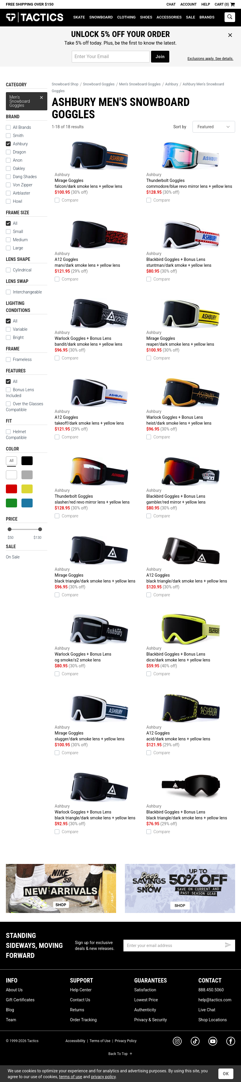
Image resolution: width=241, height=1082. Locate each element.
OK (226, 1073)
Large (14, 248)
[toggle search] (230, 17)
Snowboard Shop (65, 84)
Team (11, 1019)
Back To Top (120, 1054)
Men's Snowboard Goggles (26, 100)
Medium (17, 239)
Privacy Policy (126, 1041)
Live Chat (206, 1009)
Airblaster (21, 193)
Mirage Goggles (99, 164)
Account (188, 4)
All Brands (22, 127)
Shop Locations (212, 1019)
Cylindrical (18, 270)
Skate (79, 17)
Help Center (80, 990)
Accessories (169, 17)
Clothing (126, 17)
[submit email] (228, 944)
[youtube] (212, 1042)
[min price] (14, 537)
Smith (18, 135)
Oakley (19, 168)
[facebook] (230, 1042)
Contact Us (80, 999)
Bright (15, 337)
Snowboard (101, 17)
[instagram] (177, 1042)
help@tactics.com (214, 999)
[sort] (214, 127)
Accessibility (75, 1041)
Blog (10, 1009)
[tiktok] (195, 1042)
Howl (17, 201)
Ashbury (17, 143)
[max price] (40, 537)
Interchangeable (27, 292)
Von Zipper (22, 185)
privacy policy (103, 1076)
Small (14, 231)
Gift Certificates (20, 999)
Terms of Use (100, 1041)
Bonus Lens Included (20, 392)
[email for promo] (111, 57)
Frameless (22, 359)
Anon (17, 160)
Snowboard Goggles (98, 84)
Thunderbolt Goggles (190, 164)
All (11, 223)
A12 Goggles (99, 243)
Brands (207, 17)
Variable (16, 329)
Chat (171, 4)
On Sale (13, 557)
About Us (14, 990)
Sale (190, 17)
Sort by (179, 126)
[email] (179, 945)
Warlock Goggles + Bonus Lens (99, 322)
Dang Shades (25, 176)
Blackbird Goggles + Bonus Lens (190, 243)
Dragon (19, 152)
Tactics (34, 17)
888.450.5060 (211, 990)
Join (160, 56)
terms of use (70, 1076)
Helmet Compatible (16, 434)
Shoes (146, 17)
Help (205, 4)
